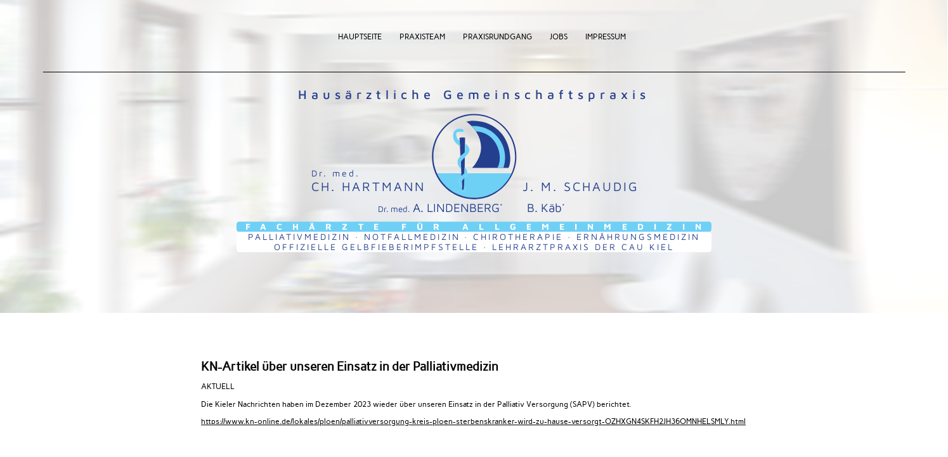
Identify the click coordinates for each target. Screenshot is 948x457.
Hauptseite (360, 36)
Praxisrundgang (497, 36)
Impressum (605, 36)
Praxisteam (422, 36)
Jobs (559, 36)
